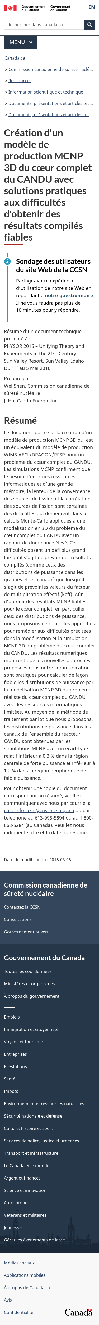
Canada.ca (14, 58)
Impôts (11, 1091)
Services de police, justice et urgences (41, 1141)
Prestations (15, 1066)
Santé (9, 1079)
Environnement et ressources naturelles (44, 1104)
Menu (23, 42)
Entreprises (15, 1054)
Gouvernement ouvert (26, 932)
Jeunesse (13, 1227)
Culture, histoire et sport (28, 1128)
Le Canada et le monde (26, 1165)
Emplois (12, 1017)
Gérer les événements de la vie (34, 1240)
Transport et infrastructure (31, 1153)
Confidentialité (18, 1312)
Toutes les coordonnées (28, 971)
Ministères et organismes (29, 984)
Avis (8, 1300)
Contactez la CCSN (22, 907)
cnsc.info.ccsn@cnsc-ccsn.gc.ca (39, 810)
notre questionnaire (69, 295)
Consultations (18, 919)
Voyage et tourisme (23, 1042)
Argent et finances (22, 1178)
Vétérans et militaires (25, 1215)
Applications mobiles (24, 1275)
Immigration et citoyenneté (31, 1029)
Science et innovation (25, 1190)
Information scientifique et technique (45, 92)
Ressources (19, 81)
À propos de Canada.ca (27, 1287)
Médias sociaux (19, 1263)
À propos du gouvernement (31, 996)
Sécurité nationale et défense (33, 1116)
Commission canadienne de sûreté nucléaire (52, 69)
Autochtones (17, 1203)
